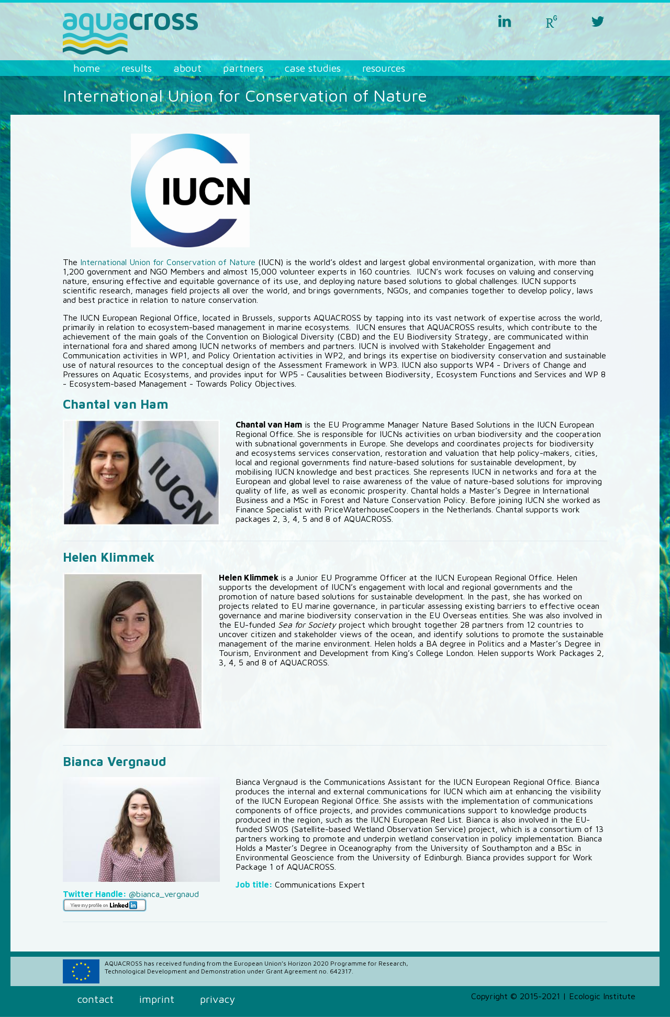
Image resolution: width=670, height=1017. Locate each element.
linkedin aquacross (504, 21)
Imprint (156, 999)
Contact (95, 999)
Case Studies (313, 68)
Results (136, 68)
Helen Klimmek (109, 557)
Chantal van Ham (116, 404)
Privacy (217, 999)
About (187, 68)
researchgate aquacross (551, 21)
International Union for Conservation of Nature (167, 262)
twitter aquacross (598, 21)
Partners (243, 68)
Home (86, 68)
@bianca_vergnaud (164, 894)
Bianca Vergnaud (114, 761)
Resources (383, 68)
